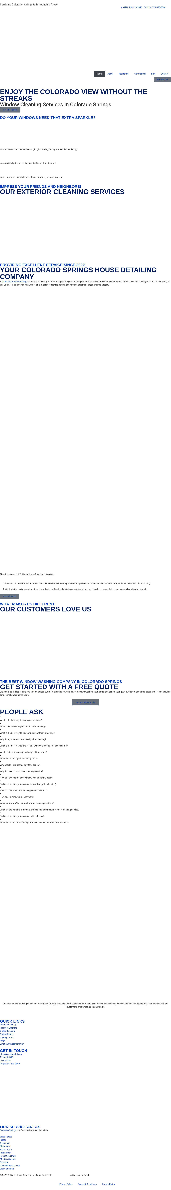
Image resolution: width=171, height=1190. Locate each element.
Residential (123, 74)
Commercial (140, 74)
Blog (153, 74)
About (110, 74)
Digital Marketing (61, 1175)
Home (99, 74)
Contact (164, 74)
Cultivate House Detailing (15, 281)
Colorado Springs (8, 1130)
